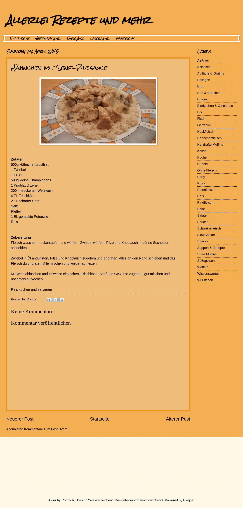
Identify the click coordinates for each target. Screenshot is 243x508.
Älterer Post (178, 418)
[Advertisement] (113, 467)
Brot (200, 86)
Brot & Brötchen (209, 93)
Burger (202, 99)
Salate (202, 215)
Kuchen (202, 157)
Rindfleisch (205, 202)
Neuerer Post (20, 418)
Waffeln (202, 267)
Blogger (188, 500)
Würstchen (205, 280)
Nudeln (202, 164)
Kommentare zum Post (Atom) (46, 429)
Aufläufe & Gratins (210, 73)
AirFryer (203, 60)
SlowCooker (206, 235)
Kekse (201, 151)
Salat (201, 209)
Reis (200, 196)
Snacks (202, 241)
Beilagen (203, 80)
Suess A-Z (75, 38)
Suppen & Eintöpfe (211, 248)
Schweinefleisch (209, 228)
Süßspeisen (206, 261)
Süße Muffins (207, 254)
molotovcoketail (151, 500)
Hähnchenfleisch (209, 138)
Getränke (204, 125)
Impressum (125, 38)
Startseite (19, 38)
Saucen (202, 222)
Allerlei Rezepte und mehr (78, 20)
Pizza (201, 183)
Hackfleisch (205, 131)
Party (201, 177)
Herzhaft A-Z (48, 38)
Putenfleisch (206, 190)
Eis (199, 112)
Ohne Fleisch (207, 170)
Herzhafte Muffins (210, 144)
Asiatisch (204, 67)
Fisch (201, 118)
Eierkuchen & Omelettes (215, 106)
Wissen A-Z (100, 38)
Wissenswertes (208, 273)
